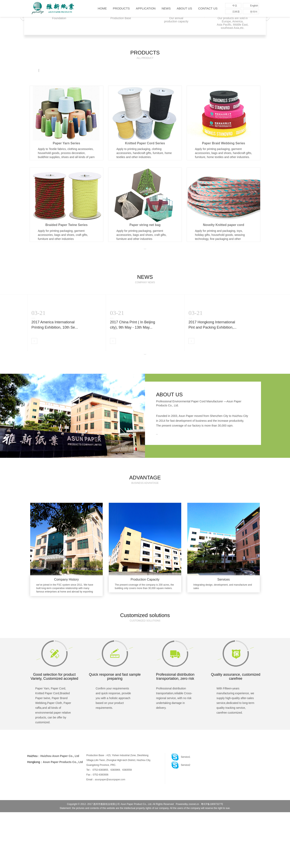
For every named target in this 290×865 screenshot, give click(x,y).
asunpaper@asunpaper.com (110, 832)
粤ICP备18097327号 (212, 857)
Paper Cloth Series (214, 70)
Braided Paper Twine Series (179, 70)
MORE (145, 270)
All (43, 70)
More (238, 71)
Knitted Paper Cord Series (98, 70)
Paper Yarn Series (63, 70)
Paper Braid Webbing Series (137, 70)
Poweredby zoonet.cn (187, 857)
